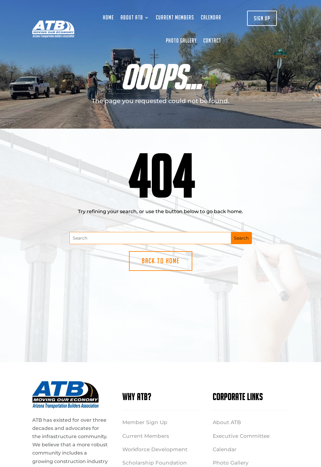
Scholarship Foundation (154, 463)
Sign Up (262, 18)
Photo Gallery (181, 40)
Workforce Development (154, 449)
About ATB (131, 17)
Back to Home (161, 261)
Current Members (175, 17)
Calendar (211, 17)
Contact (212, 40)
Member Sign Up (144, 422)
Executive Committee (241, 436)
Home (108, 17)
